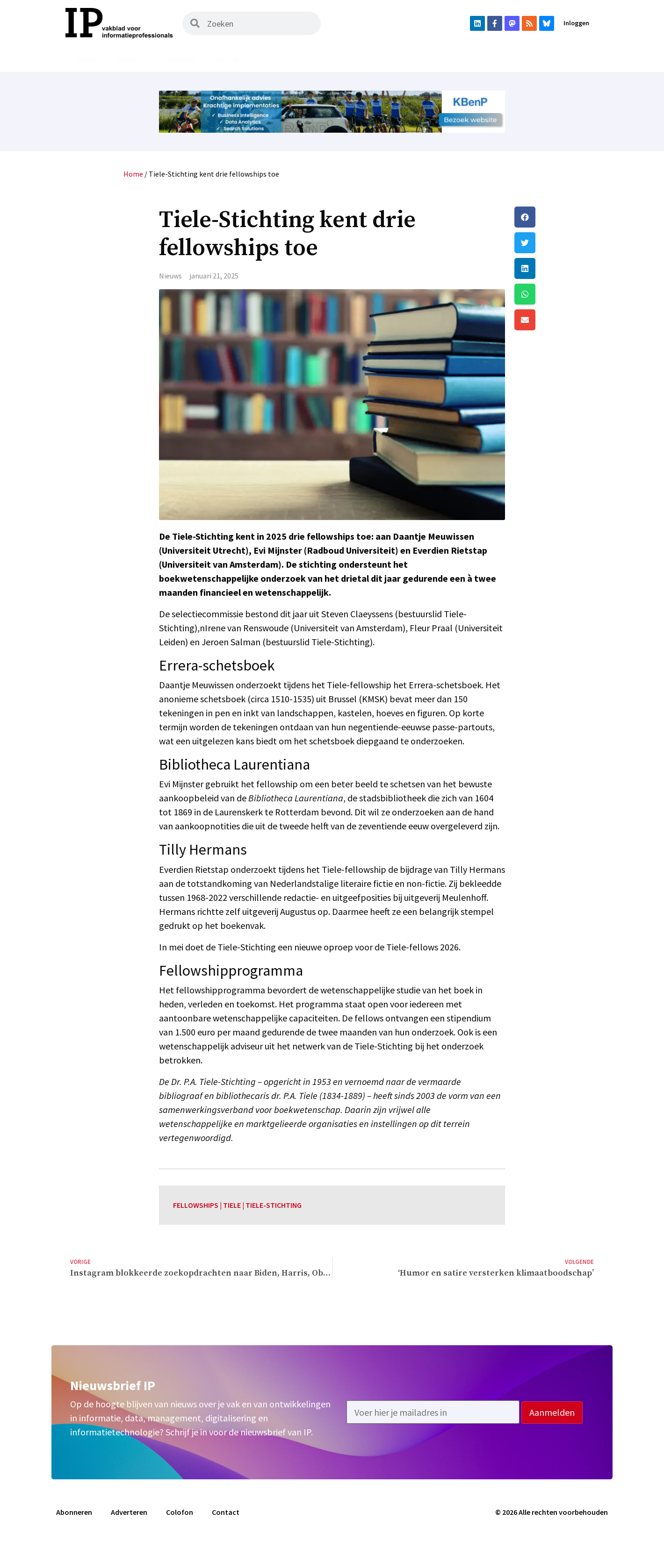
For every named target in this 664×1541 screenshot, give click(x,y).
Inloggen (576, 23)
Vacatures (397, 59)
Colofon (179, 1512)
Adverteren (567, 59)
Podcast (280, 59)
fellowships (195, 1205)
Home (85, 59)
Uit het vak (337, 59)
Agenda (451, 59)
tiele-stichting (273, 1205)
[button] (554, 217)
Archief (230, 59)
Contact (225, 1512)
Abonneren (505, 59)
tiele (232, 1205)
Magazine (179, 59)
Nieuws (128, 59)
